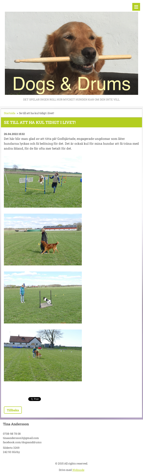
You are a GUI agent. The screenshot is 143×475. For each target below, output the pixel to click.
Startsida (9, 113)
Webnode (78, 470)
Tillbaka (13, 410)
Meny (136, 7)
